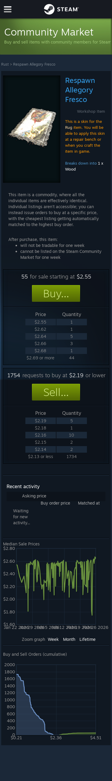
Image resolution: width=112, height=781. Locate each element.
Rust (5, 64)
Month (69, 639)
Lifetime (87, 639)
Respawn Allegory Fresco (34, 64)
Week (53, 639)
